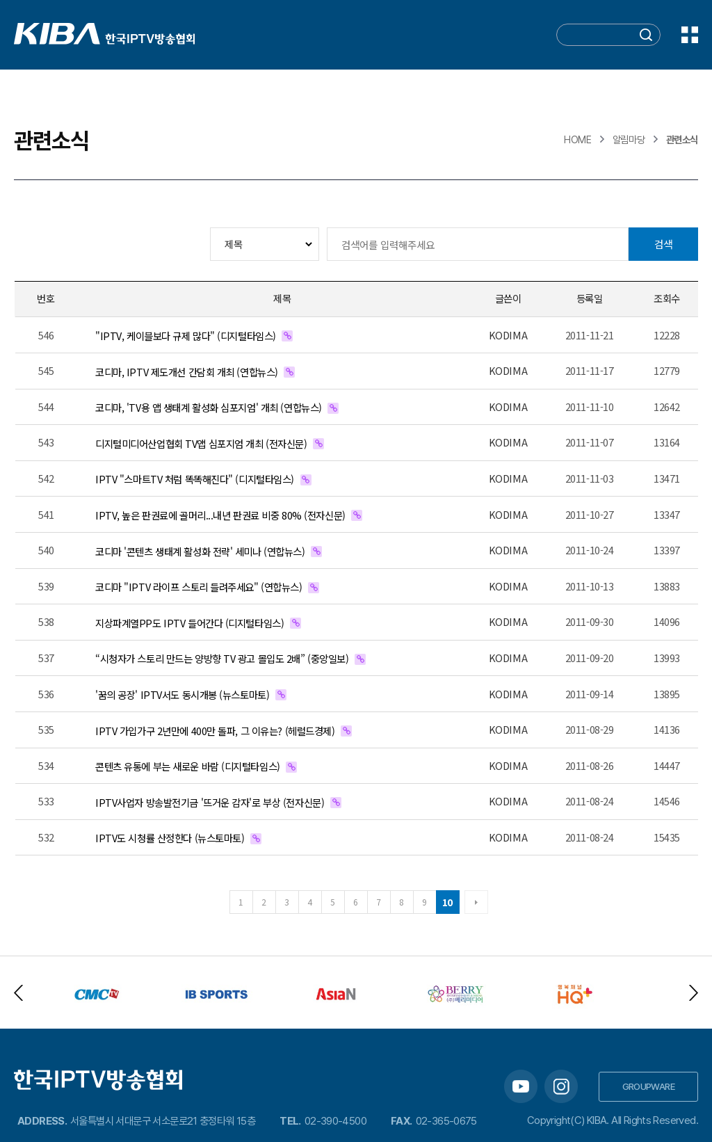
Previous (18, 993)
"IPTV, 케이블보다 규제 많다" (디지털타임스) (185, 335)
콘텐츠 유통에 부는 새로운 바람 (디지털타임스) (187, 766)
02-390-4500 (335, 1120)
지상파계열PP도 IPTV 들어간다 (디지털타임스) (189, 623)
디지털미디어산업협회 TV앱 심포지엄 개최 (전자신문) (201, 443)
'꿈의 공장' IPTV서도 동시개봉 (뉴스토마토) (182, 694)
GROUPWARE (648, 1086)
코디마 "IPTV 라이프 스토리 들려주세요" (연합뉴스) (198, 586)
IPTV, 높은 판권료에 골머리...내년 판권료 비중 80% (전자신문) (220, 515)
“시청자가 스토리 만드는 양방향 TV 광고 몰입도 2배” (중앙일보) (222, 658)
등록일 (589, 298)
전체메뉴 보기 (689, 34)
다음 (476, 902)
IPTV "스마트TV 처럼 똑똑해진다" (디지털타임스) (194, 479)
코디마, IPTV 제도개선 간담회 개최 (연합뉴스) (186, 371)
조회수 (667, 298)
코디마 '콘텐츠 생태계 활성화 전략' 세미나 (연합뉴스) (200, 551)
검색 (663, 243)
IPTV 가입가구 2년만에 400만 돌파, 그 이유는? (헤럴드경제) (215, 730)
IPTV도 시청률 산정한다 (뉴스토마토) (170, 837)
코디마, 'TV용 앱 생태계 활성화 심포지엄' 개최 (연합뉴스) (208, 407)
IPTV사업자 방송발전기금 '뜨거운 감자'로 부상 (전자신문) (209, 802)
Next (693, 993)
